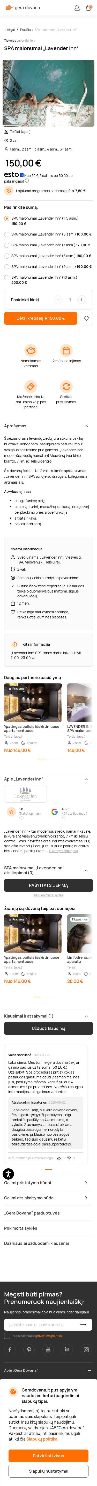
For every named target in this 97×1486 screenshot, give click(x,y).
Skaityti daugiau (63, 850)
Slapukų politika (41, 1439)
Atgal (11, 29)
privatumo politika (49, 1336)
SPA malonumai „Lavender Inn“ (56, 29)
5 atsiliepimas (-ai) (31, 815)
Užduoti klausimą (48, 1028)
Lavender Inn (26, 40)
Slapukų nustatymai (48, 1471)
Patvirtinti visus (48, 1456)
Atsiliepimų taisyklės (48, 895)
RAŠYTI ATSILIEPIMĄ (48, 885)
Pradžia (25, 29)
